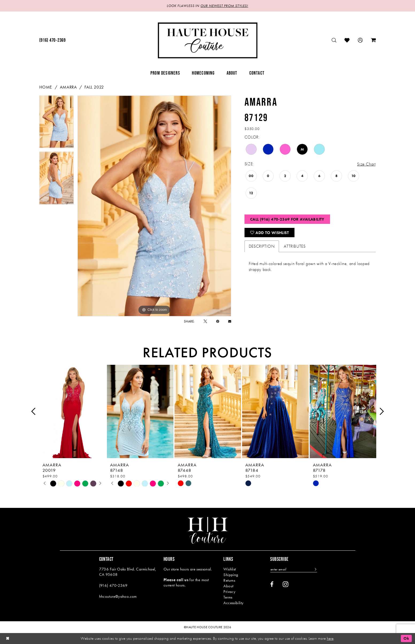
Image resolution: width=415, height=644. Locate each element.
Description (262, 246)
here (330, 638)
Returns (229, 580)
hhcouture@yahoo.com (118, 596)
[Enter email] (293, 569)
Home (45, 87)
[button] (360, 40)
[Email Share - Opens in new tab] (229, 321)
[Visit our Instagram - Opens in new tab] (285, 584)
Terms (227, 597)
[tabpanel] (56, 123)
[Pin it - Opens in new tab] (217, 321)
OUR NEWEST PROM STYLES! (224, 5)
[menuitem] (52, 40)
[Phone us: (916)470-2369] (52, 40)
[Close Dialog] (7, 638)
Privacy (229, 591)
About (228, 586)
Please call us (176, 579)
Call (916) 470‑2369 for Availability (287, 219)
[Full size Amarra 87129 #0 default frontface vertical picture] (154, 206)
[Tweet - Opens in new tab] (205, 321)
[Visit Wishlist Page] (347, 40)
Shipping (230, 574)
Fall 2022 (94, 87)
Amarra (68, 87)
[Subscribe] (315, 569)
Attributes (294, 246)
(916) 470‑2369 (113, 585)
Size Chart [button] (366, 164)
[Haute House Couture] (207, 40)
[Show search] (334, 40)
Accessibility (233, 602)
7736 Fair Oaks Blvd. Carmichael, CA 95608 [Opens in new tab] (127, 571)
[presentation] (72, 411)
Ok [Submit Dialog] (406, 638)
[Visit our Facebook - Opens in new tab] (272, 584)
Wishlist (229, 569)
